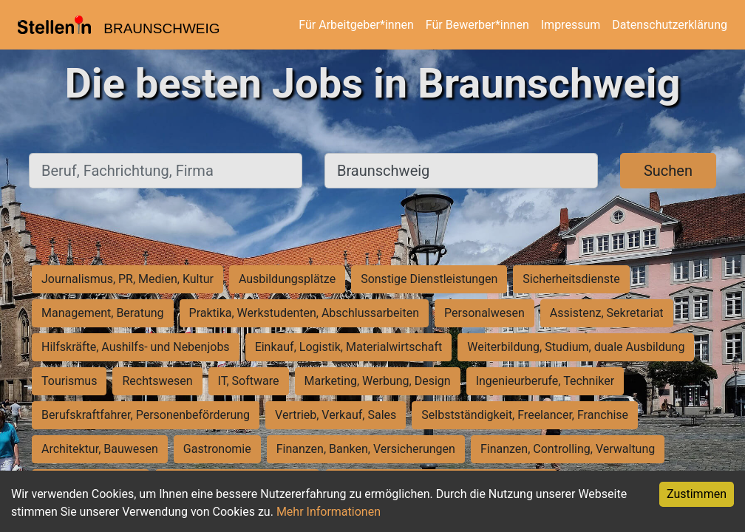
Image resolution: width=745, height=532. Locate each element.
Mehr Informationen (328, 512)
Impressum (571, 25)
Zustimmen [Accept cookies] (697, 494)
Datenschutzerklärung (669, 25)
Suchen (668, 171)
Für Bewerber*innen (477, 25)
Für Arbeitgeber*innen (356, 25)
